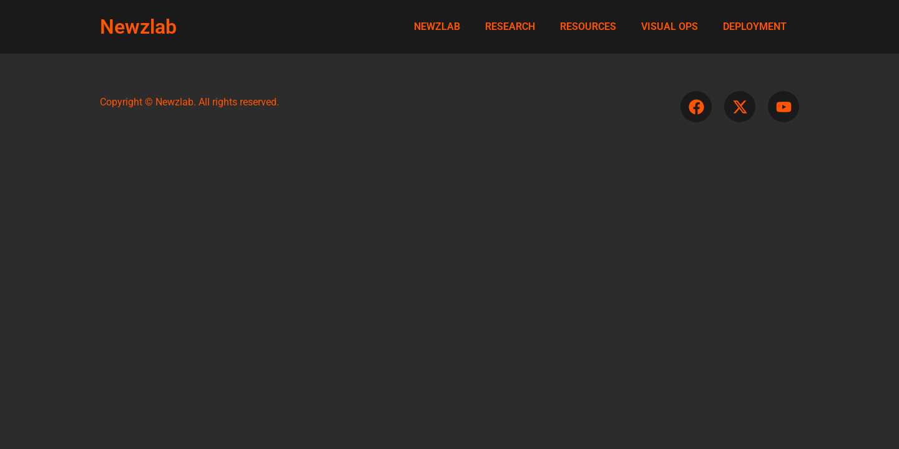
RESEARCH (510, 26)
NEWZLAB (437, 26)
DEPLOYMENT (755, 26)
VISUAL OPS (669, 26)
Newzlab (138, 27)
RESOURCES (588, 26)
